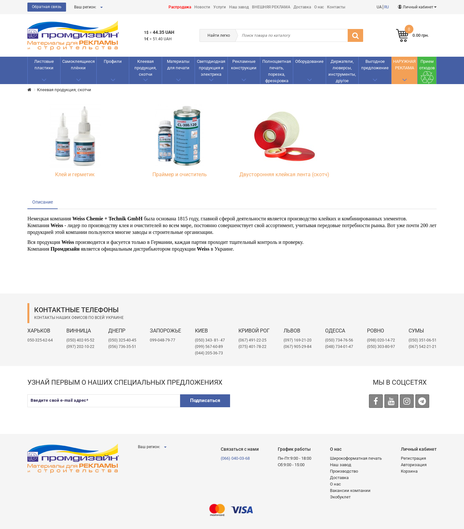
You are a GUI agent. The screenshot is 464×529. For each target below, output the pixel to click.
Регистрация (413, 458)
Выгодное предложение (375, 64)
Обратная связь (47, 7)
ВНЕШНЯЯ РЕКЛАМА (271, 7)
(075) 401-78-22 (252, 346)
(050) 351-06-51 (423, 340)
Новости (202, 7)
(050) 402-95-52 (80, 340)
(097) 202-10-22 (80, 346)
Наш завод (239, 7)
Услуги (219, 7)
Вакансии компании (350, 490)
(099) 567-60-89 (209, 346)
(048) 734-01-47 (339, 346)
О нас (319, 7)
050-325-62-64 (40, 340)
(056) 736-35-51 (122, 346)
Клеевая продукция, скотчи (145, 68)
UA (379, 7)
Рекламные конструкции (243, 64)
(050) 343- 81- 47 (210, 340)
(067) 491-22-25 (252, 340)
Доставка (302, 7)
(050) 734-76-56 (339, 340)
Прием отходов (427, 64)
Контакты (336, 7)
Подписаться (205, 400)
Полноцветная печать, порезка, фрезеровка (276, 71)
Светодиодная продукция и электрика (211, 68)
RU (386, 7)
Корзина (409, 471)
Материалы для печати (178, 64)
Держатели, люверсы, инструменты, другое (342, 71)
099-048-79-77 (162, 340)
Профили (113, 61)
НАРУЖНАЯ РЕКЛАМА (404, 64)
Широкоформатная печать (356, 458)
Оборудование (309, 61)
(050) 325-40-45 (122, 340)
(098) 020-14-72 (381, 340)
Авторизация (414, 464)
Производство (344, 471)
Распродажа (180, 7)
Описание (42, 202)
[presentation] (285, 406)
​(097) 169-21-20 (298, 340)
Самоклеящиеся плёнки (78, 64)
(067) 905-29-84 (298, 346)
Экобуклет (340, 497)
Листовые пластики (44, 64)
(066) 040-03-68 (235, 458)
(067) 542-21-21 (423, 346)
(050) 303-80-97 (381, 346)
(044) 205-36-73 (209, 353)
